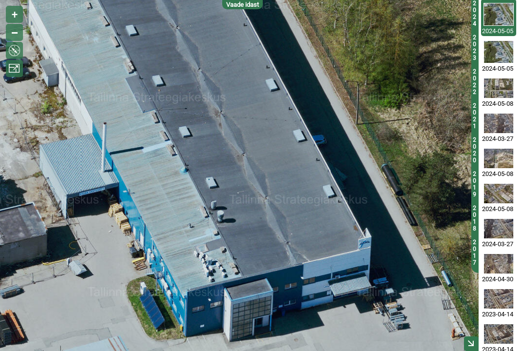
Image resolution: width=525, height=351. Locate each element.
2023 (474, 47)
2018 (474, 218)
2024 (474, 13)
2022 (474, 82)
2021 (474, 116)
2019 (474, 184)
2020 (474, 150)
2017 (474, 252)
